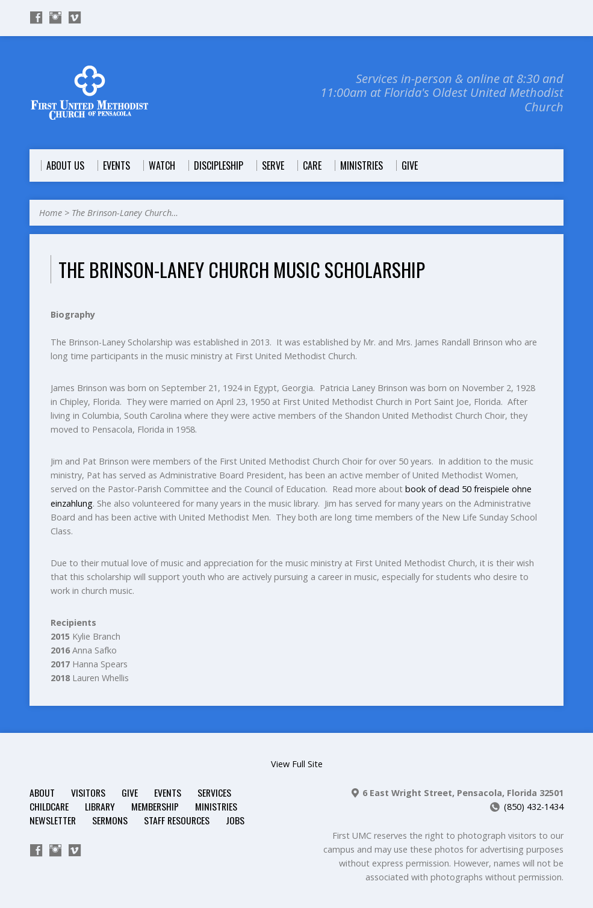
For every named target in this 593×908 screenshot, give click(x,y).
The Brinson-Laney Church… (125, 212)
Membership (155, 806)
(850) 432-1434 (534, 806)
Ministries (216, 806)
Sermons (110, 820)
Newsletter (52, 820)
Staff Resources (177, 820)
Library (100, 806)
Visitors (88, 792)
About (42, 792)
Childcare (49, 806)
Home (50, 212)
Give (130, 792)
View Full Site (297, 764)
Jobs (235, 820)
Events (167, 792)
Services (214, 792)
